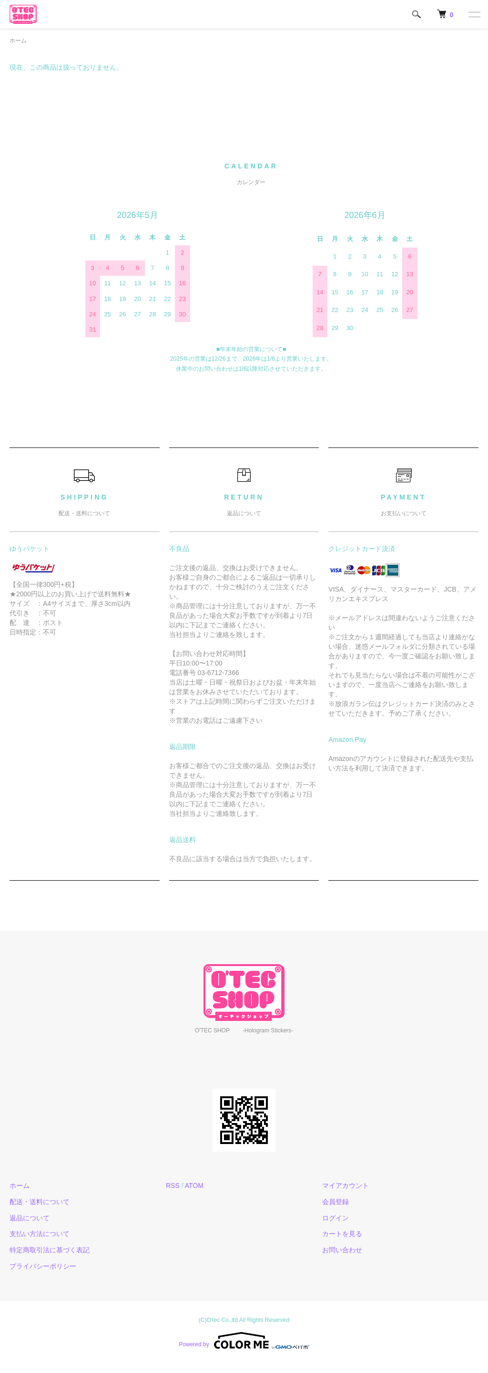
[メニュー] (473, 14)
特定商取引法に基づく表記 (50, 1250)
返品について (30, 1218)
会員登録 (335, 1202)
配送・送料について (40, 1202)
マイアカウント (345, 1185)
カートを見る (342, 1234)
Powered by (244, 1340)
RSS (173, 1185)
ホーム (18, 40)
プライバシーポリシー (43, 1266)
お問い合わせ (342, 1250)
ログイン (335, 1218)
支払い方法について (40, 1234)
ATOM (194, 1185)
